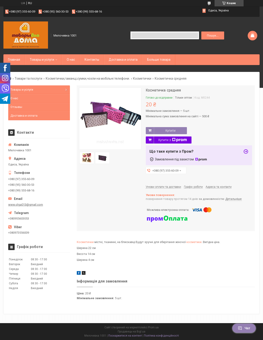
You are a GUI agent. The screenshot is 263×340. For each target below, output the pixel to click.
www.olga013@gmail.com (25, 204)
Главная (14, 59)
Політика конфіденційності (161, 335)
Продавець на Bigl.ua (131, 331)
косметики (194, 242)
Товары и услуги (42, 59)
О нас (71, 59)
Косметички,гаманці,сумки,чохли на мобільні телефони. (88, 78)
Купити (170, 130)
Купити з (172, 140)
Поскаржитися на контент (125, 335)
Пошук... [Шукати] (212, 35)
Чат (244, 328)
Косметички (142, 78)
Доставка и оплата (123, 59)
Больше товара (158, 59)
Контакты (92, 59)
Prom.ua (153, 327)
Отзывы (16, 107)
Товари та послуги (28, 78)
